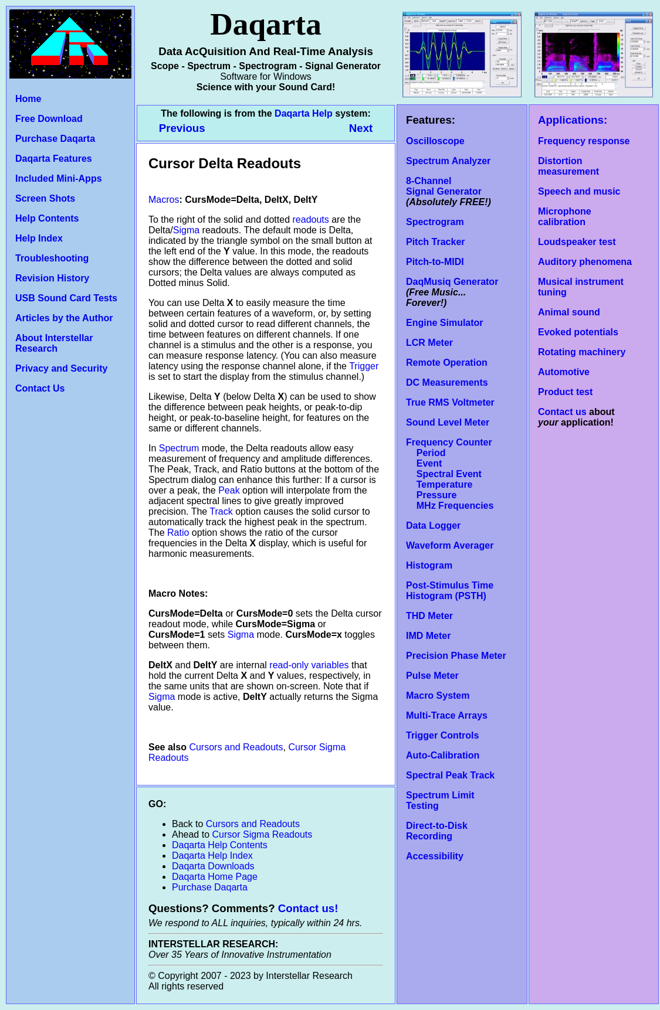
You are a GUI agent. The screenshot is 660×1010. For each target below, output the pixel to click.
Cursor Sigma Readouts (262, 834)
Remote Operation (447, 363)
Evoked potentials (578, 332)
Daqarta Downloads (213, 866)
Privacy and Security (61, 368)
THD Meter (429, 616)
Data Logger (433, 525)
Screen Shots (45, 198)
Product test (565, 392)
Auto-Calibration (442, 755)
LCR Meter (429, 343)
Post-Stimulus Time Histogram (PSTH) (449, 590)
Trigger (363, 366)
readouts (311, 220)
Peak (228, 490)
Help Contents (47, 218)
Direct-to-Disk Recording (437, 831)
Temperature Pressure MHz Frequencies (449, 495)
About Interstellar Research (54, 343)
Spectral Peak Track (450, 775)
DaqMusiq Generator (452, 282)
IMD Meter (428, 636)
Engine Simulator (444, 323)
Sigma (186, 230)
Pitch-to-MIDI (435, 262)
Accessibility (434, 856)
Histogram (429, 565)
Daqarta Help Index (212, 856)
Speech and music (579, 191)
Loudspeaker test (576, 242)
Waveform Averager (449, 545)
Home (28, 99)
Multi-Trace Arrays (447, 715)
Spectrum (179, 448)
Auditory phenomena (585, 262)
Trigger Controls (442, 735)
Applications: (572, 120)
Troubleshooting (52, 258)
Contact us (562, 412)
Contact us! (308, 908)
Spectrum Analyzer (448, 161)
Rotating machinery (581, 352)
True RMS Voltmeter (450, 402)
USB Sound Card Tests (66, 298)
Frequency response (584, 141)
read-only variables (308, 665)
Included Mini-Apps (58, 178)
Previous (183, 128)
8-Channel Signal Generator (444, 186)
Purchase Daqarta (55, 139)
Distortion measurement (568, 166)
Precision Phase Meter (456, 656)
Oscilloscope (435, 141)
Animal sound (569, 312)
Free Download (49, 119)
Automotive (564, 372)
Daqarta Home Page (215, 877)
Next (361, 128)
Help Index (39, 238)
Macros (163, 200)
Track (220, 511)
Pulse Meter (432, 676)
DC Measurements (447, 382)
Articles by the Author (64, 318)
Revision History (52, 278)
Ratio (178, 533)
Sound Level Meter (447, 422)
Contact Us (40, 388)
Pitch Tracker (435, 242)
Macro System (438, 695)
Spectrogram (435, 222)
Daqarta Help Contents (220, 845)
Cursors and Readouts (236, 747)
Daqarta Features (53, 159)
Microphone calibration (564, 216)
